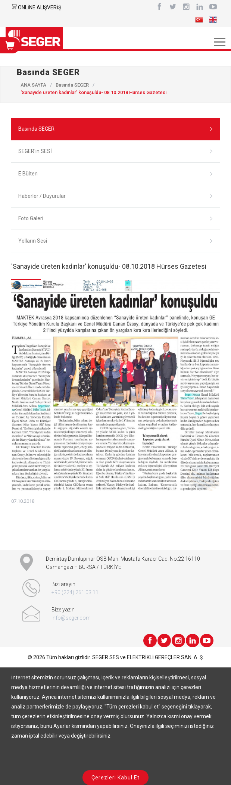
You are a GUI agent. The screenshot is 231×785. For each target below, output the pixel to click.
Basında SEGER (72, 85)
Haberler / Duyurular (115, 195)
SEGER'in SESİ (115, 151)
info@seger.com (71, 618)
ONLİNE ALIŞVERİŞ (39, 7)
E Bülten (115, 173)
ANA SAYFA (33, 85)
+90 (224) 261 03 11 (75, 592)
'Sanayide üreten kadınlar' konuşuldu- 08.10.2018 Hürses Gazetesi (108, 266)
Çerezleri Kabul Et (115, 778)
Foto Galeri (115, 218)
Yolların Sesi (115, 240)
